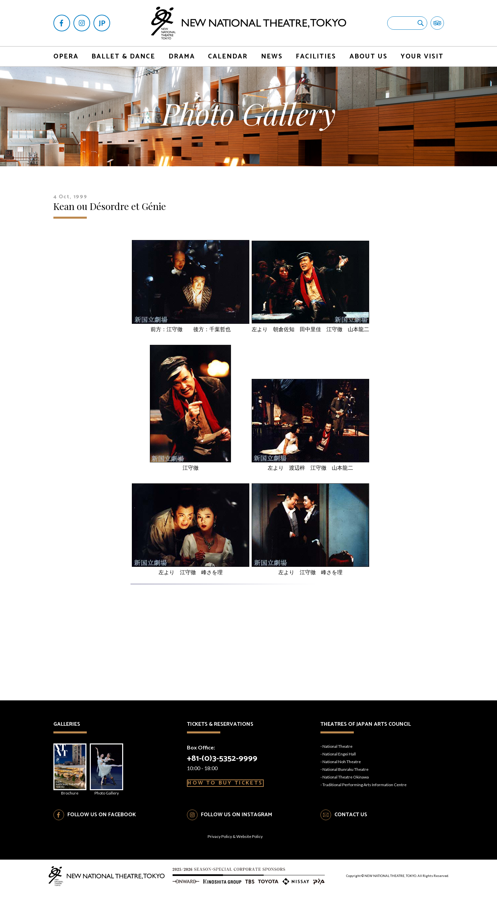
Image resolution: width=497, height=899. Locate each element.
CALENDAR (228, 56)
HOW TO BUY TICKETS (232, 789)
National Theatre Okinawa (345, 776)
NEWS (272, 56)
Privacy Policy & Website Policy (235, 843)
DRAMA (182, 56)
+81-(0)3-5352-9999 (227, 757)
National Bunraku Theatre (345, 769)
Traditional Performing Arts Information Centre (364, 784)
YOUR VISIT (422, 56)
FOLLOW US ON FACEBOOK (101, 821)
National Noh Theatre (341, 761)
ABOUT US (368, 56)
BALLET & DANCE (123, 56)
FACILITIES (316, 56)
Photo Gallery (113, 772)
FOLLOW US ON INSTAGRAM (236, 821)
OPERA (65, 56)
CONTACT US (350, 821)
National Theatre (337, 746)
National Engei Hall (339, 753)
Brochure (72, 772)
